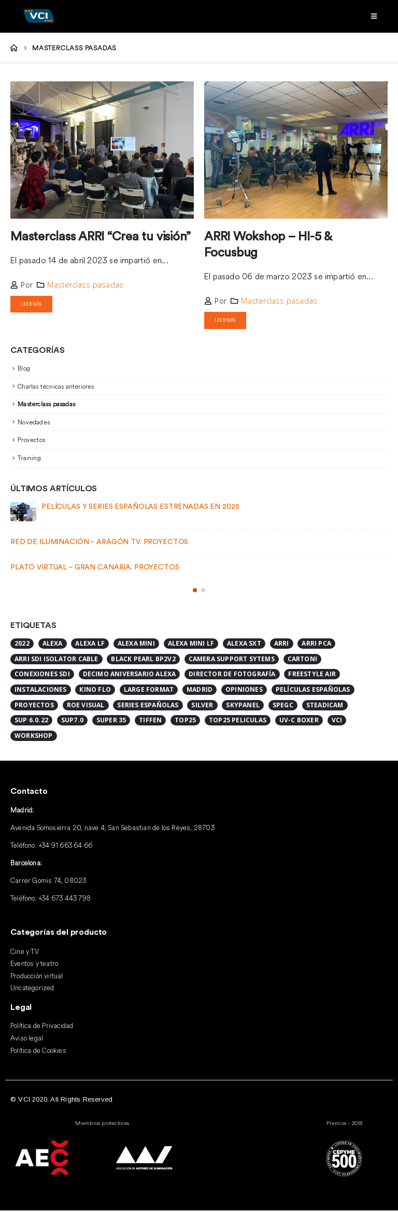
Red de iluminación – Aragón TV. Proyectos (99, 543)
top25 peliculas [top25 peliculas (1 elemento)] (237, 722)
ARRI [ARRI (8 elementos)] (281, 644)
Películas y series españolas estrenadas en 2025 (140, 508)
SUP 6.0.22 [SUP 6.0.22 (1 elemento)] (31, 722)
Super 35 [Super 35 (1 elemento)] (111, 722)
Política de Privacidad (41, 1027)
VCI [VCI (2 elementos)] (337, 722)
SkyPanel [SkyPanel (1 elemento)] (243, 706)
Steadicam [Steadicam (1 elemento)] (325, 706)
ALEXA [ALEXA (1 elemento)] (52, 644)
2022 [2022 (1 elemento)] (22, 644)
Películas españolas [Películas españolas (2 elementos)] (313, 691)
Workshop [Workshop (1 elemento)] (34, 737)
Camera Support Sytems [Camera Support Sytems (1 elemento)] (232, 660)
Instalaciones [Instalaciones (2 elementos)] (41, 691)
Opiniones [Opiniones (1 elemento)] (244, 691)
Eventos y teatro (34, 965)
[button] (195, 591)
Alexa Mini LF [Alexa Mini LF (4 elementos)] (191, 644)
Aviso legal (26, 1039)
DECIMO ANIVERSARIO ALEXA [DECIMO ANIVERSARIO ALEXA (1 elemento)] (129, 676)
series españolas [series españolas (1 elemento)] (147, 706)
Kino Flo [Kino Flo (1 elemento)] (95, 691)
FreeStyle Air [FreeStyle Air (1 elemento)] (312, 676)
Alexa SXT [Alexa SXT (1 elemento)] (244, 644)
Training (29, 459)
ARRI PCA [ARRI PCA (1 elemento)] (316, 644)
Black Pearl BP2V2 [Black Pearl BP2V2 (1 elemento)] (143, 660)
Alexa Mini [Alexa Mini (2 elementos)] (136, 644)
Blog (24, 370)
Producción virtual (36, 977)
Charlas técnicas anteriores (56, 387)
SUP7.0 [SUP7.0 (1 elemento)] (72, 722)
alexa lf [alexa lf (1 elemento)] (90, 644)
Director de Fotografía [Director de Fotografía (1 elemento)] (232, 676)
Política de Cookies (38, 1052)
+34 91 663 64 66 (65, 847)
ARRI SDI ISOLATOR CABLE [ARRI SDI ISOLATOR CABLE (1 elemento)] (56, 660)
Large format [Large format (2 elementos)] (149, 691)
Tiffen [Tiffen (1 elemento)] (150, 722)
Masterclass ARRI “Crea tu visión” (100, 237)
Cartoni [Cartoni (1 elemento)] (302, 660)
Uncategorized (32, 990)
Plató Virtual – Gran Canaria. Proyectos (94, 569)
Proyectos (31, 441)
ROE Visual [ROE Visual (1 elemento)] (86, 706)
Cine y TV (24, 953)
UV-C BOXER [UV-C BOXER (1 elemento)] (299, 722)
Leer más (34, 304)
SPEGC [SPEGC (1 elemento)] (283, 706)
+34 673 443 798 (64, 899)
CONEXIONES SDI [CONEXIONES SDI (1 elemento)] (42, 676)
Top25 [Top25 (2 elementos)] (185, 722)
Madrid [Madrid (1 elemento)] (199, 691)
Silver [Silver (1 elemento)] (202, 706)
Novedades (34, 423)
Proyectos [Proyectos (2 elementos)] (34, 706)
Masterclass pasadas (85, 285)
